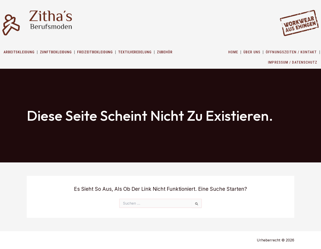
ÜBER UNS (251, 52)
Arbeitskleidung (19, 52)
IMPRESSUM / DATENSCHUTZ (292, 62)
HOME (233, 52)
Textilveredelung (134, 52)
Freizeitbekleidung (95, 52)
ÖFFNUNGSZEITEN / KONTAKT (291, 52)
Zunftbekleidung (56, 52)
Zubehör (165, 52)
